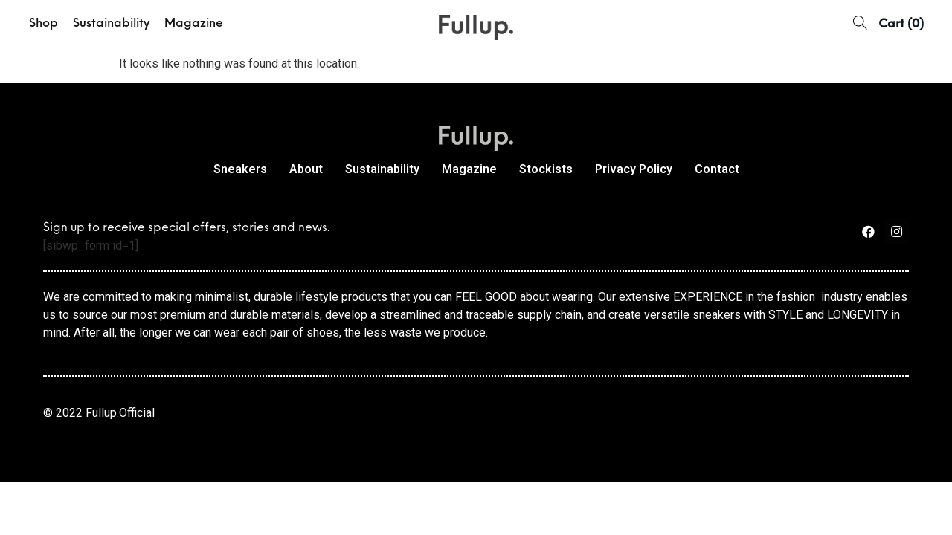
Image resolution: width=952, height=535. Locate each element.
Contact (717, 169)
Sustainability (111, 23)
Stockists (546, 169)
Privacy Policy (633, 169)
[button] (860, 24)
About (306, 169)
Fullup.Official (120, 413)
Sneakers (240, 169)
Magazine (193, 23)
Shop (43, 23)
